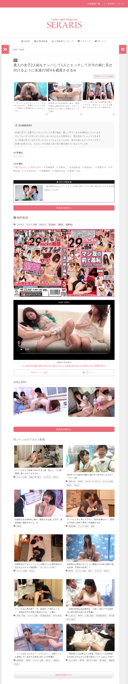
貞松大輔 (72, 526)
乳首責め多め (45, 615)
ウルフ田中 (73, 663)
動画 (15, 49)
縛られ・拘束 (92, 663)
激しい (48, 660)
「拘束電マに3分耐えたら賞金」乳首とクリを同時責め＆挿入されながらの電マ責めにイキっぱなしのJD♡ (90, 656)
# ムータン (18, 156)
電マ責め (52, 224)
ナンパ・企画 (32, 224)
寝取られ (72, 481)
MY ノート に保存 (104, 76)
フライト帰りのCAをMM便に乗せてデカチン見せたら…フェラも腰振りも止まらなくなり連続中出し (97, 104)
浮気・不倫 (21, 615)
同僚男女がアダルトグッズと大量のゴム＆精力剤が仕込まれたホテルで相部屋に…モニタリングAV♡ (38, 567)
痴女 (92, 526)
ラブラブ (47, 477)
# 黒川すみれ (19, 167)
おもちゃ (42, 224)
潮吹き (60, 224)
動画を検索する (63, 675)
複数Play (69, 224)
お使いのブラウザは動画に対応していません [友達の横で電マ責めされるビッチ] (64, 330)
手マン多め (57, 615)
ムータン (20, 224)
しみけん (72, 615)
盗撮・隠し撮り (35, 477)
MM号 (80, 481)
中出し (55, 477)
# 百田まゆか (35, 167)
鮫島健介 (20, 660)
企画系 (22, 49)
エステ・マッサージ (92, 481)
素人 (90, 570)
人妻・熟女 (89, 615)
